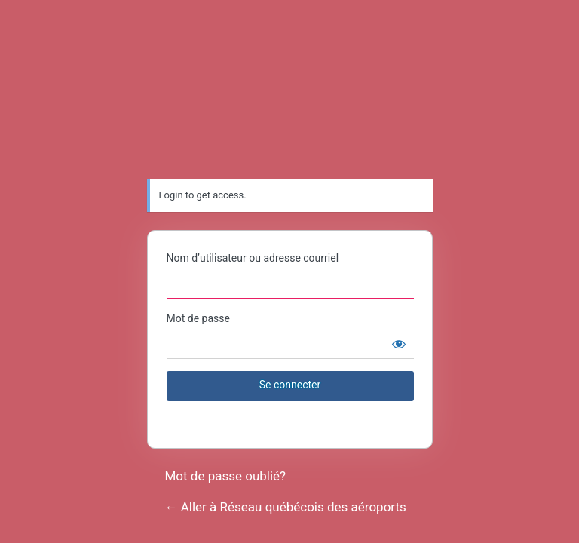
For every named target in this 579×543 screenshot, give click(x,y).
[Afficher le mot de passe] (399, 344)
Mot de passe (198, 318)
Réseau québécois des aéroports (290, 95)
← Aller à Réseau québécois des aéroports (285, 506)
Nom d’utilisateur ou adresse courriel (253, 258)
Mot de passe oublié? (225, 475)
